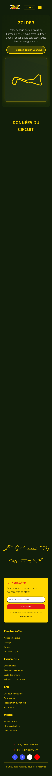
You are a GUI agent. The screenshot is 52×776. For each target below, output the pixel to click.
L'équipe (7, 642)
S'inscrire (26, 607)
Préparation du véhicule (15, 702)
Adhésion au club (12, 638)
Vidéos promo (10, 721)
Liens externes (11, 730)
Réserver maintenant (14, 670)
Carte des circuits (12, 675)
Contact (7, 647)
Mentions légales (12, 651)
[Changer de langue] (40, 7)
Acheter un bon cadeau (15, 679)
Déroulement (10, 698)
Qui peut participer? (13, 693)
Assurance (9, 707)
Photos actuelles (12, 726)
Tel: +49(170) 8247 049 (27, 750)
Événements (10, 665)
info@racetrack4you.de (27, 744)
